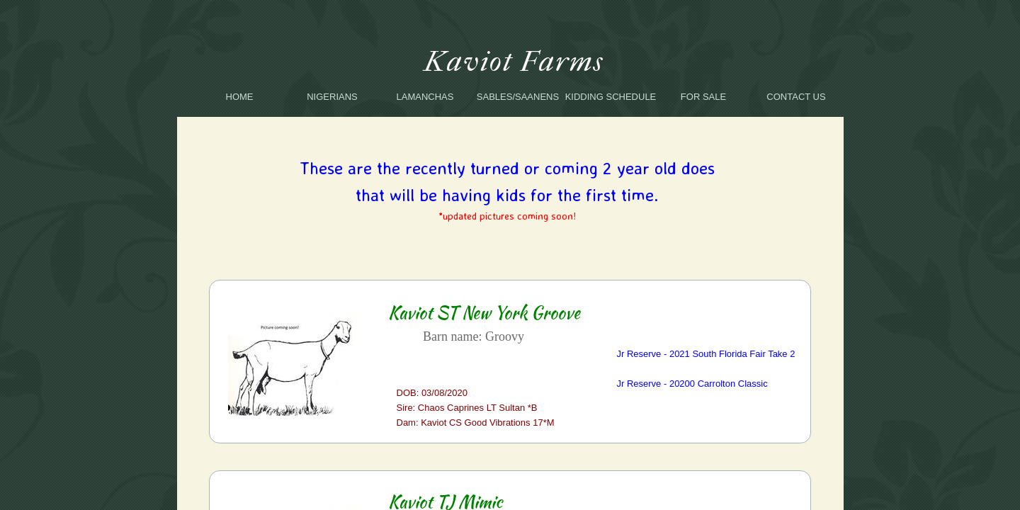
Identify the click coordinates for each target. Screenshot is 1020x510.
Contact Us (795, 96)
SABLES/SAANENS (518, 96)
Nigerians (332, 96)
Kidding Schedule (611, 96)
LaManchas (425, 96)
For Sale (703, 96)
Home (240, 96)
